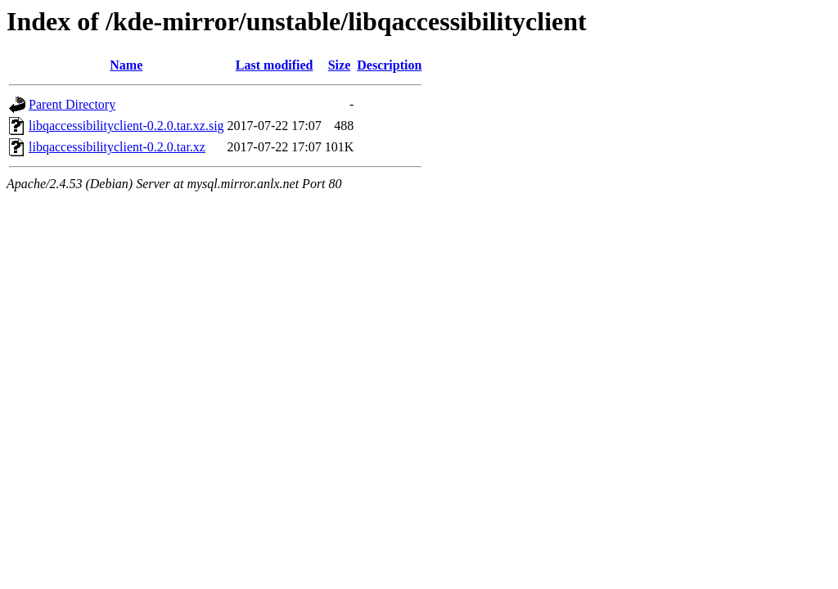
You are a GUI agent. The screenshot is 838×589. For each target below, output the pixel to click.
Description (389, 65)
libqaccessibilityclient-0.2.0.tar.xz (117, 147)
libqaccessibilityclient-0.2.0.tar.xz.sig (126, 126)
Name (126, 65)
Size (339, 65)
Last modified (274, 65)
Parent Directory (72, 104)
